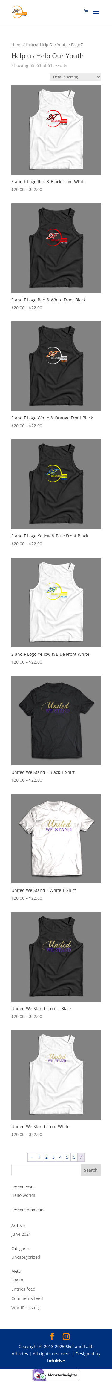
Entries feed (23, 1289)
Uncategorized (25, 1257)
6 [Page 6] (74, 1157)
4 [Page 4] (60, 1157)
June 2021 (21, 1234)
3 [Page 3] (53, 1157)
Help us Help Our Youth (47, 44)
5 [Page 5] (67, 1157)
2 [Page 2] (46, 1157)
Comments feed (27, 1298)
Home (16, 44)
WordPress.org (26, 1307)
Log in (17, 1280)
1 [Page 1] (40, 1157)
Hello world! (23, 1195)
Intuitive (56, 1361)
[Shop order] (75, 77)
